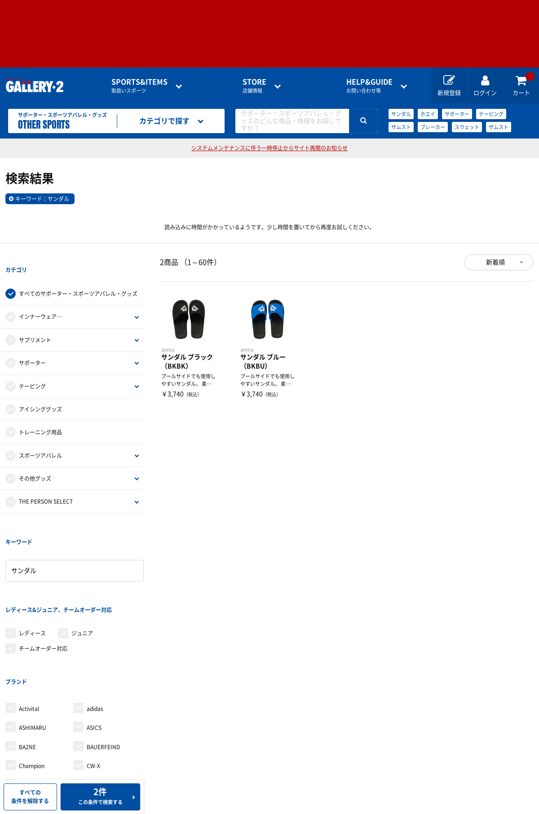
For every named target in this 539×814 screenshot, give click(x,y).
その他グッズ (35, 462)
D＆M (25, 720)
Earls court (32, 757)
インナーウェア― (40, 300)
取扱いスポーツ (139, 85)
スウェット (467, 127)
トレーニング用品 (40, 416)
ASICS (94, 662)
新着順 (495, 262)
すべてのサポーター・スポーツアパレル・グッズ (78, 277)
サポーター (457, 114)
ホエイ (427, 114)
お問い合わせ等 (369, 85)
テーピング (491, 114)
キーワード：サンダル (42, 198)
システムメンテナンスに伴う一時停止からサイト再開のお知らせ (269, 148)
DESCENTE (100, 720)
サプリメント (35, 323)
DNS (24, 739)
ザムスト (401, 127)
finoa (93, 757)
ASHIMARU (32, 662)
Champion (31, 700)
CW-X (93, 700)
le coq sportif (35, 777)
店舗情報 (254, 85)
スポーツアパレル (40, 439)
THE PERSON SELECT (46, 485)
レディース (32, 584)
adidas (95, 643)
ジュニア (82, 584)
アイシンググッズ (40, 393)
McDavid (97, 777)
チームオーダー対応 (43, 599)
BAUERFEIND (103, 681)
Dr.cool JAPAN (104, 739)
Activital (29, 643)
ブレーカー (432, 127)
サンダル (401, 114)
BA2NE (27, 681)
